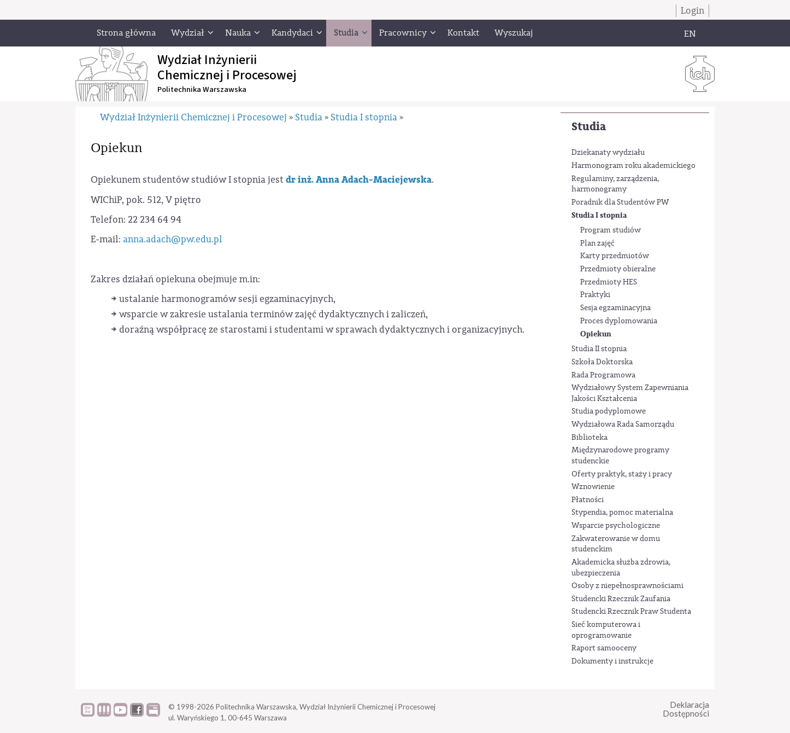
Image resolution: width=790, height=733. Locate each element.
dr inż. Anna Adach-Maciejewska (359, 179)
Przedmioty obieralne (618, 269)
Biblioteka (589, 438)
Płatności (587, 500)
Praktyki (595, 295)
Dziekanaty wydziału (608, 153)
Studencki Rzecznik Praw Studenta (631, 611)
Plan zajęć (597, 243)
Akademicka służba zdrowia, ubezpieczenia (620, 567)
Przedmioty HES (608, 282)
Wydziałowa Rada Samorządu (622, 424)
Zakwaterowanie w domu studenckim (615, 544)
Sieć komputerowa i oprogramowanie (605, 630)
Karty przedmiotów (614, 256)
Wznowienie (593, 487)
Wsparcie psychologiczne (615, 526)
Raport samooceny (603, 648)
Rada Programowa (603, 375)
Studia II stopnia (599, 349)
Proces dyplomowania (618, 321)
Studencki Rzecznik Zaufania (620, 599)
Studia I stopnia (599, 215)
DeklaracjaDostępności (686, 709)
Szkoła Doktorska (602, 362)
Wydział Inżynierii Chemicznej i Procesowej (193, 117)
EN (690, 33)
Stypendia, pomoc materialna (622, 512)
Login (692, 10)
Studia (588, 127)
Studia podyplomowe (608, 411)
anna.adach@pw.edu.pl (172, 239)
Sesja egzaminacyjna (615, 308)
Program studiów (610, 230)
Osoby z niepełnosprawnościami (627, 586)
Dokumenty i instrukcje (612, 661)
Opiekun (595, 334)
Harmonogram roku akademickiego (633, 166)
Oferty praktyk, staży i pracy (621, 474)
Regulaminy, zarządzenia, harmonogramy (615, 184)
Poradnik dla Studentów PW (620, 202)
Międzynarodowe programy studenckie (620, 455)
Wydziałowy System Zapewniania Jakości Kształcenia (629, 393)
